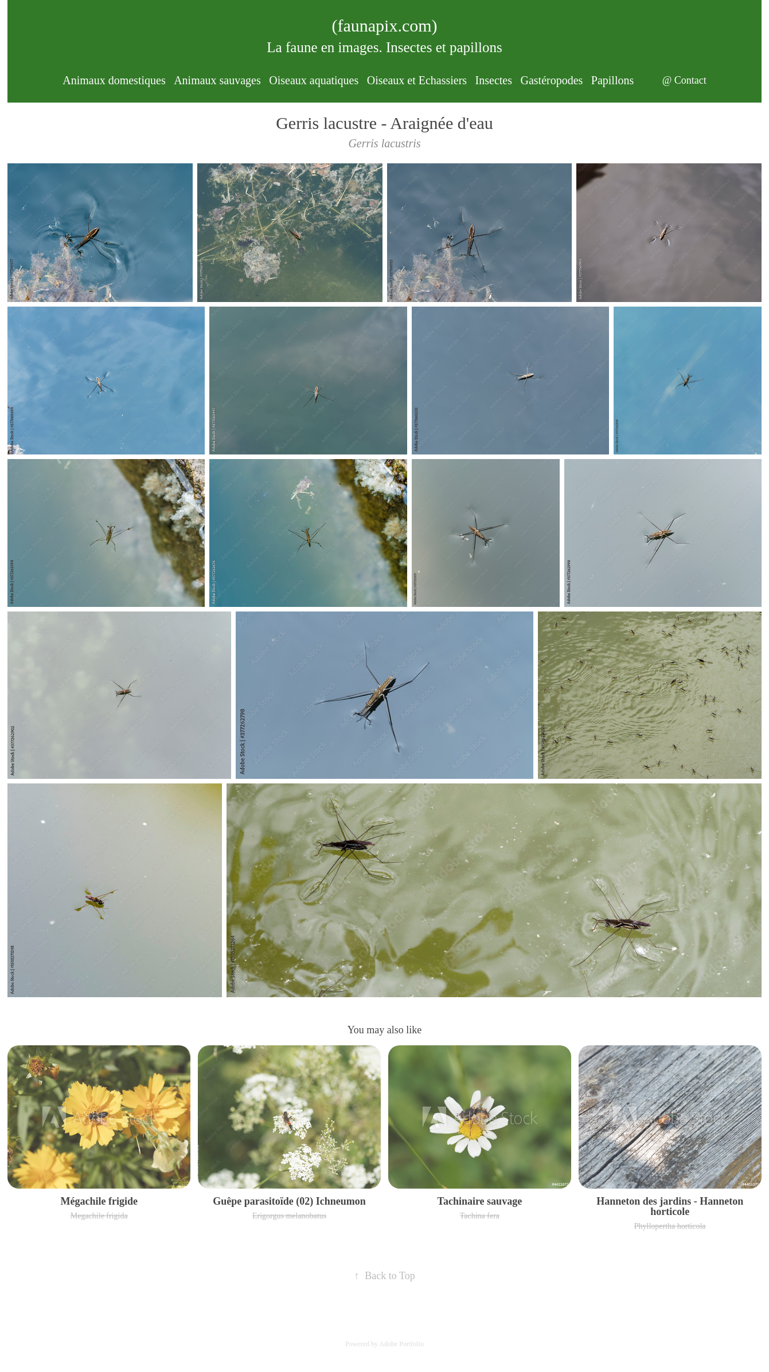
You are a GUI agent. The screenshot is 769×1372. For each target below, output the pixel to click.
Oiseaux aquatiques (313, 80)
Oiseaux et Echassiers (417, 80)
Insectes (493, 80)
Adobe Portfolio (401, 1344)
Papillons (612, 80)
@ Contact (684, 80)
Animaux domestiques (114, 80)
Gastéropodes (551, 80)
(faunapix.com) (384, 25)
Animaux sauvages (217, 80)
